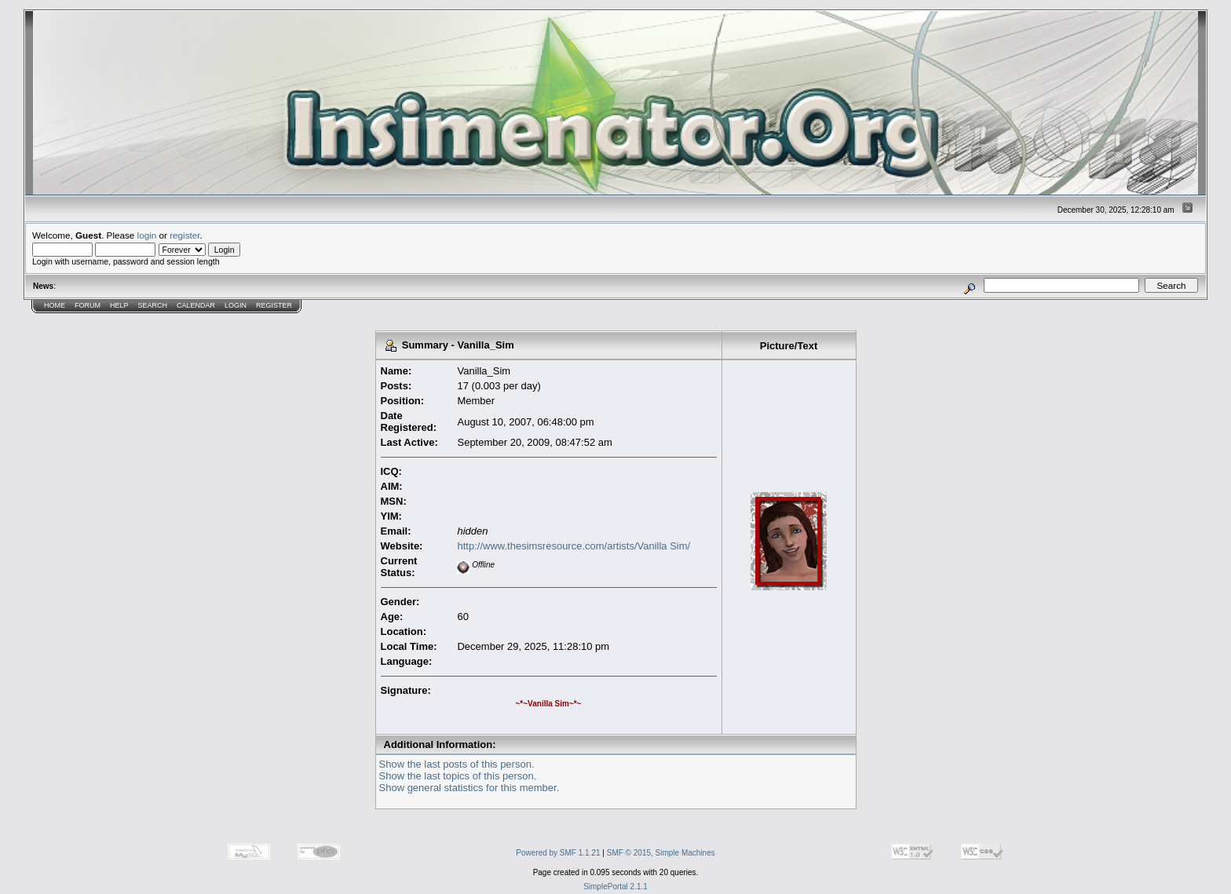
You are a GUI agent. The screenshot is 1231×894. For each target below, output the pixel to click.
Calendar (196, 305)
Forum (87, 305)
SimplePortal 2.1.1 (615, 886)
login (147, 235)
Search (153, 305)
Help (119, 305)
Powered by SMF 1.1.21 (558, 852)
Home (54, 305)
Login (236, 305)
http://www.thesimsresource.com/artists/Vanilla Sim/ (573, 546)
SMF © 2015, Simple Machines (661, 852)
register (184, 235)
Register (274, 305)
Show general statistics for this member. (469, 788)
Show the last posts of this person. (457, 764)
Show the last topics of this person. (458, 776)
